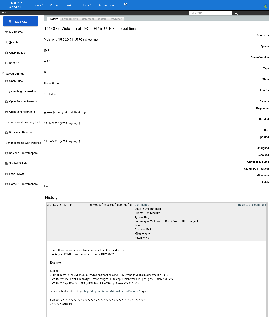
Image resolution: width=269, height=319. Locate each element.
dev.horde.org (107, 5)
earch (13, 42)
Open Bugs (16, 81)
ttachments (70, 19)
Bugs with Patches (20, 132)
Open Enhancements (22, 111)
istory (53, 19)
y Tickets (16, 32)
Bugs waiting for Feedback (22, 91)
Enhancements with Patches (23, 142)
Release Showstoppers (23, 153)
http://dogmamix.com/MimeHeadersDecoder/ (112, 291)
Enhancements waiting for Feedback (28, 122)
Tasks (38, 5)
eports (14, 63)
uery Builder (17, 52)
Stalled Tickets (18, 163)
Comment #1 (143, 204)
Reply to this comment (252, 204)
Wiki (69, 5)
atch (102, 19)
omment (88, 19)
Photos (55, 5)
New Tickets (17, 173)
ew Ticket (21, 21)
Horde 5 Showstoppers (23, 184)
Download (116, 19)
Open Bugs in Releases (23, 101)
